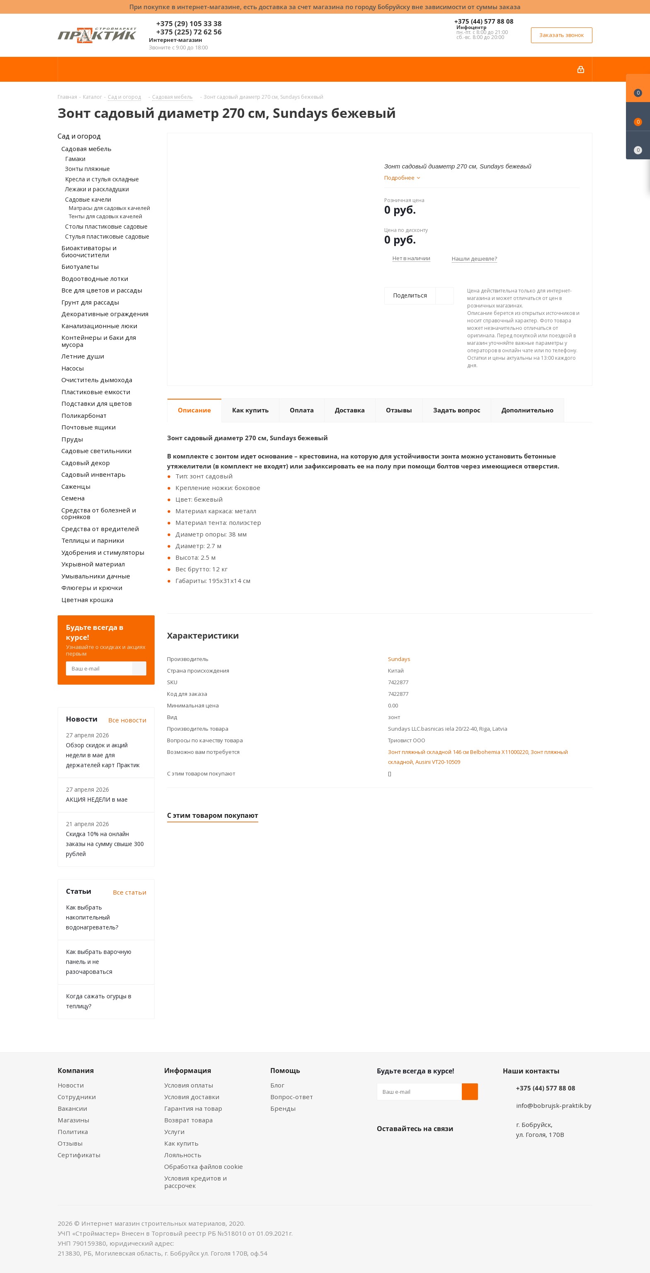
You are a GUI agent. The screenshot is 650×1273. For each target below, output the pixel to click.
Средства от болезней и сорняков (98, 513)
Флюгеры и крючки (91, 587)
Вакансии (72, 1108)
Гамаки (75, 159)
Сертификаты (79, 1155)
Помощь (285, 1070)
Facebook (406, 1148)
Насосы (72, 368)
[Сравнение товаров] (638, 145)
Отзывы (70, 1143)
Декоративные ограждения (104, 314)
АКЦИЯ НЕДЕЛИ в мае (97, 799)
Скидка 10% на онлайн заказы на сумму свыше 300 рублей (105, 844)
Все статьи (129, 892)
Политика (73, 1131)
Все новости (127, 720)
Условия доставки (191, 1097)
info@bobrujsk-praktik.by (554, 1105)
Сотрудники (77, 1097)
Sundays (399, 659)
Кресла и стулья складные (102, 179)
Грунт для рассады (90, 302)
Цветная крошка (87, 599)
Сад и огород (79, 136)
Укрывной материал (93, 564)
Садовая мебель (86, 148)
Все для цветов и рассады (101, 290)
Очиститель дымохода (96, 380)
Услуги (174, 1131)
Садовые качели (88, 199)
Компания (76, 1070)
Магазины (73, 1120)
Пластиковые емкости (95, 392)
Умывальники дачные (95, 576)
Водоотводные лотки (94, 278)
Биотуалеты (80, 266)
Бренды (283, 1108)
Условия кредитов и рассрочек (195, 1182)
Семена (73, 498)
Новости (71, 1085)
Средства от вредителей (100, 528)
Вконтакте (385, 1148)
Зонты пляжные (87, 169)
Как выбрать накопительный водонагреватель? (92, 917)
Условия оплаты (188, 1085)
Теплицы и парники (92, 540)
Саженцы (75, 486)
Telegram (447, 1148)
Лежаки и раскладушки (97, 189)
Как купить (181, 1143)
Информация (187, 1070)
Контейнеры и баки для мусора (98, 341)
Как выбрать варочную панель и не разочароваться (98, 961)
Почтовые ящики (88, 427)
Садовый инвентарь (93, 474)
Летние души (82, 356)
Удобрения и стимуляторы (102, 552)
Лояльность (182, 1155)
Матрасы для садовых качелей (109, 208)
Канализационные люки (99, 326)
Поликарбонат (84, 415)
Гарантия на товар (193, 1108)
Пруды (72, 439)
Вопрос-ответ (291, 1097)
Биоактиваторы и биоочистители (88, 251)
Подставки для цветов (96, 403)
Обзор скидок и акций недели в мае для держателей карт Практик (103, 755)
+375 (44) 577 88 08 (484, 21)
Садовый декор (85, 462)
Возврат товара (188, 1120)
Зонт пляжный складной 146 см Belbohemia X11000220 (458, 752)
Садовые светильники (96, 450)
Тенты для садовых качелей (105, 216)
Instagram (426, 1148)
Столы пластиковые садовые (106, 226)
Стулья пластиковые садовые (107, 236)
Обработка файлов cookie (203, 1166)
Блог (277, 1085)
